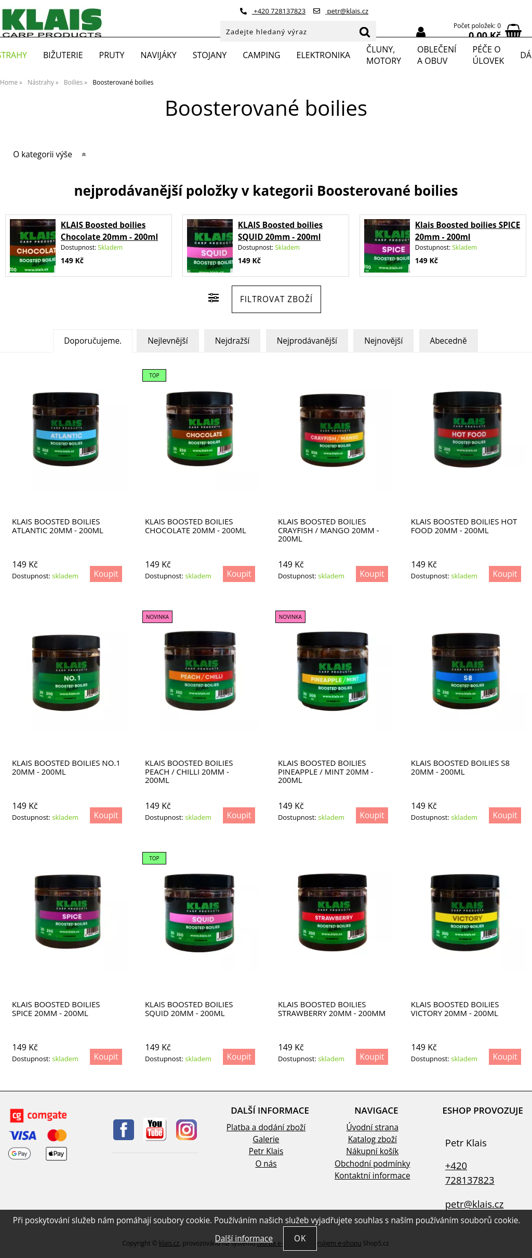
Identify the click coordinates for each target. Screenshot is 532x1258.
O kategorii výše (42, 154)
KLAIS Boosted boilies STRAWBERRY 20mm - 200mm (331, 1008)
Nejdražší (232, 340)
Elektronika (324, 55)
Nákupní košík (372, 1151)
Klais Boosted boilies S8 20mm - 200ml (460, 767)
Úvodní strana (372, 1127)
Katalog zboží (372, 1139)
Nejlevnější (168, 340)
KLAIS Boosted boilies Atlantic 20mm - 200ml (57, 525)
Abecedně (448, 340)
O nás (265, 1163)
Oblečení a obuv (437, 55)
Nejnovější (383, 340)
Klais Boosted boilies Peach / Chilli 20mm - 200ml (189, 771)
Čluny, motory (383, 55)
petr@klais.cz (340, 11)
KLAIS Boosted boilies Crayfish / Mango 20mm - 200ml (328, 530)
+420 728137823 (272, 11)
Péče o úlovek (488, 55)
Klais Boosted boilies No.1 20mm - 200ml (66, 767)
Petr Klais (266, 1151)
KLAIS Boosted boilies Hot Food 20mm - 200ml (464, 525)
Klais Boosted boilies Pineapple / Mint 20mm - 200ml (326, 771)
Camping (261, 55)
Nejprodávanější (307, 340)
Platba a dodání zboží (266, 1127)
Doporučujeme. (93, 340)
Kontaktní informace (372, 1175)
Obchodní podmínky (372, 1163)
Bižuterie (63, 55)
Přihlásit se (420, 32)
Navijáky (158, 55)
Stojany (210, 55)
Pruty (112, 55)
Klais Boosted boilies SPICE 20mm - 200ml (56, 1008)
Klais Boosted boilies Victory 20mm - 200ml (455, 1008)
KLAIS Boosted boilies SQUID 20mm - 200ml (189, 1008)
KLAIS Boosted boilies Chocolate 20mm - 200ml (195, 525)
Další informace (244, 1238)
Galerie (266, 1139)
